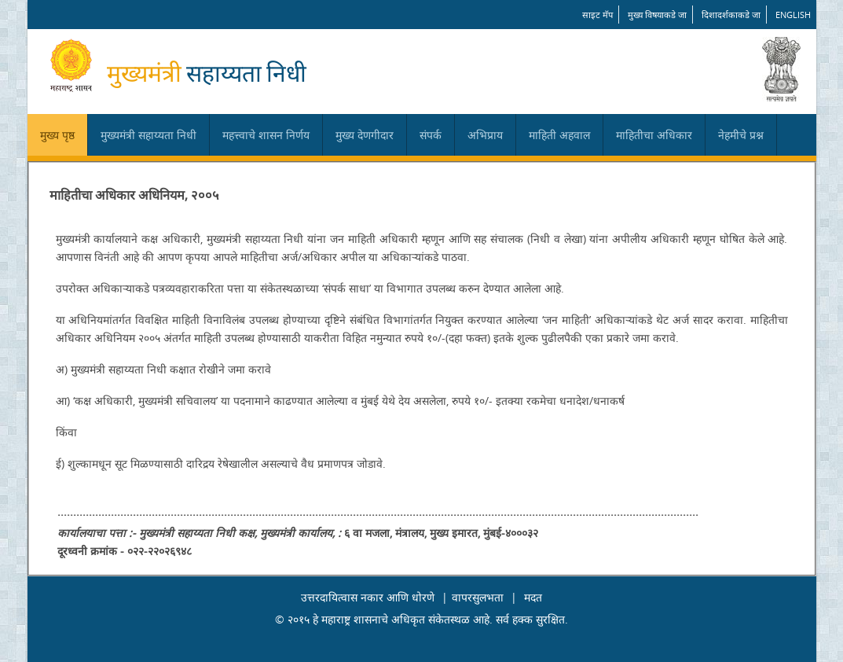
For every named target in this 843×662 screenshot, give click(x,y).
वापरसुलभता (478, 597)
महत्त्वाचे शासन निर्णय (266, 134)
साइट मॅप (597, 14)
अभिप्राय (485, 134)
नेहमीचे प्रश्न (741, 134)
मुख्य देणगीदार (364, 134)
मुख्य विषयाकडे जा (657, 14)
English (793, 14)
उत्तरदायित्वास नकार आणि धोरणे (367, 597)
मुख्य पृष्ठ (57, 134)
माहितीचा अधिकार (654, 134)
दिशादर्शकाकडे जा (731, 14)
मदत (533, 597)
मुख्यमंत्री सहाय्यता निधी (148, 134)
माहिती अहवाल (559, 134)
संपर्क (431, 134)
